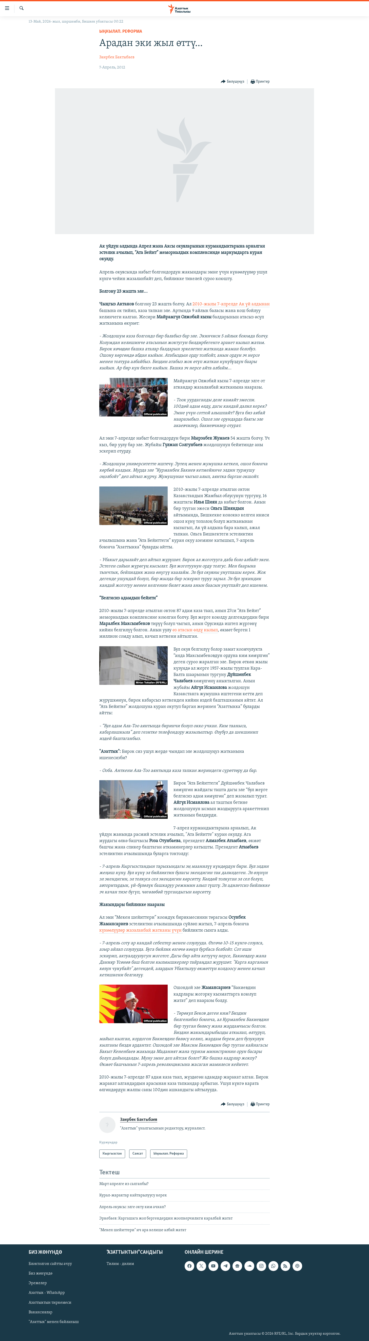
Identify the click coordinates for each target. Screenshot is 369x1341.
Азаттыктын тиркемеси (50, 1302)
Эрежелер (38, 1283)
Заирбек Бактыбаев (116, 57)
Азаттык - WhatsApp (47, 1293)
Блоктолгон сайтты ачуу (50, 1264)
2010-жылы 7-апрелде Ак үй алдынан (231, 304)
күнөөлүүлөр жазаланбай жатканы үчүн (141, 930)
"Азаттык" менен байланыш (54, 1322)
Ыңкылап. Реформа (120, 31)
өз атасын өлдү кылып (195, 630)
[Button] (232, 81)
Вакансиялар (40, 1312)
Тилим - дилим (120, 1264)
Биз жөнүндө (40, 1274)
